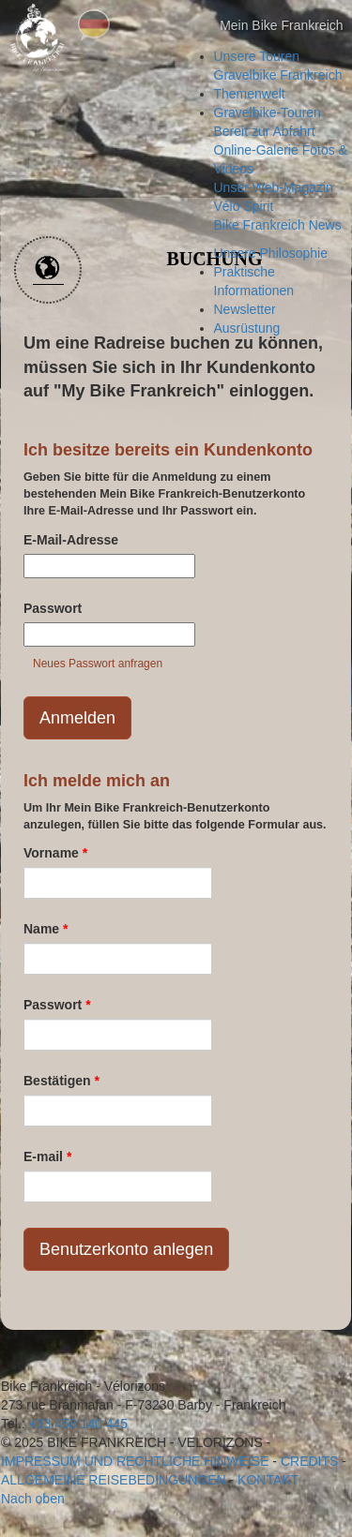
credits (309, 1461)
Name (45, 928)
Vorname (55, 852)
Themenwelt (249, 93)
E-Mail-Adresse (70, 539)
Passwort (52, 608)
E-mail (47, 1156)
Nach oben (33, 1498)
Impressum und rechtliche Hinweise (134, 1461)
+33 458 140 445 (79, 1423)
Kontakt (267, 1479)
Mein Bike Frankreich (265, 26)
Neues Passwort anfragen (97, 663)
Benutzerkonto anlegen (126, 1249)
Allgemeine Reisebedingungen (113, 1479)
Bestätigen (61, 1080)
